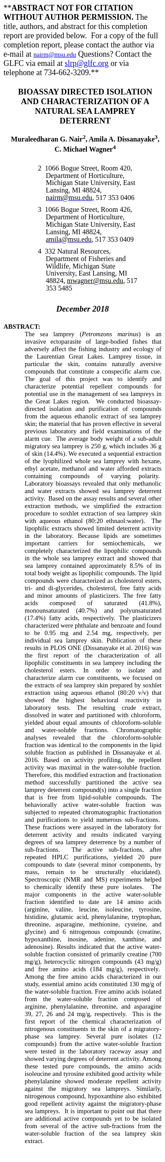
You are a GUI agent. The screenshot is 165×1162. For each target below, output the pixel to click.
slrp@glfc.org (87, 63)
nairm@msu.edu (54, 54)
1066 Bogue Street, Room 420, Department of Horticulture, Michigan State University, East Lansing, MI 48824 (88, 179)
